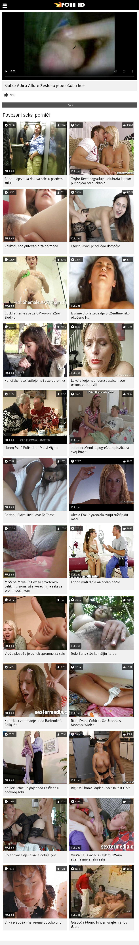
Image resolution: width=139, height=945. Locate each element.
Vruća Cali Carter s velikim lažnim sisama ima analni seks (96, 857)
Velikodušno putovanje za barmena (31, 246)
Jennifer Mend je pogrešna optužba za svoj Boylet (100, 450)
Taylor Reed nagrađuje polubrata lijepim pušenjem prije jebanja (101, 181)
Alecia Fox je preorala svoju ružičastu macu (99, 517)
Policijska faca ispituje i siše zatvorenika (35, 380)
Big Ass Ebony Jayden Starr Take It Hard (100, 788)
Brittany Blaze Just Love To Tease (29, 515)
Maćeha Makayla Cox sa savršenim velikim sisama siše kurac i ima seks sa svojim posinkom (33, 586)
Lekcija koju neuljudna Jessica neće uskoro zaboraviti (98, 382)
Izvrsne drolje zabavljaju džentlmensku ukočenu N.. (100, 315)
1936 (12, 95)
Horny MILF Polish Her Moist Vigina (31, 448)
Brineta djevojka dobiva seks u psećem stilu (34, 181)
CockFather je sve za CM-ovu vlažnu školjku (32, 315)
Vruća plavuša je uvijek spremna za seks (35, 653)
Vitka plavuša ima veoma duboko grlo (33, 922)
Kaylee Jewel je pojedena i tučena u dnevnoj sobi (32, 790)
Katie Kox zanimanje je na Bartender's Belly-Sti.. (33, 723)
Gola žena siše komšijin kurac (93, 653)
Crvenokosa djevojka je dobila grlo (30, 855)
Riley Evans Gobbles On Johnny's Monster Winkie (96, 723)
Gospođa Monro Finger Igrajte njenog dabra (99, 924)
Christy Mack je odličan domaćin (95, 246)
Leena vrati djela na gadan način (95, 582)
